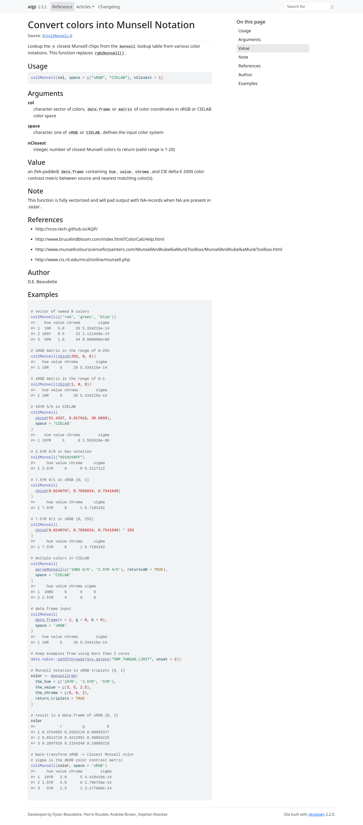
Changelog (109, 6)
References (249, 66)
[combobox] (307, 6)
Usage (244, 30)
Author (245, 74)
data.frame (46, 620)
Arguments (249, 39)
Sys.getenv (98, 659)
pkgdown (316, 814)
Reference (62, 6)
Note (243, 57)
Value (243, 48)
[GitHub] (332, 6)
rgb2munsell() (109, 53)
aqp (32, 6)
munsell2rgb (63, 676)
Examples (248, 83)
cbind (63, 356)
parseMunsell (48, 570)
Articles (83, 6)
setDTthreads (71, 659)
